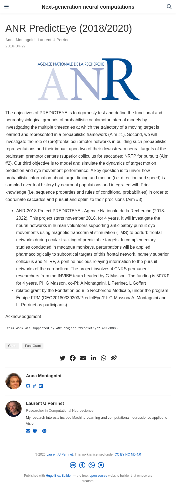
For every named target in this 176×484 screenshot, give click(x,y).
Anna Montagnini (20, 40)
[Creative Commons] (88, 465)
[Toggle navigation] (6, 6)
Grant (12, 346)
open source (98, 475)
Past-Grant (33, 346)
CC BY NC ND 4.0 (127, 454)
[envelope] (83, 358)
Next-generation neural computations (88, 7)
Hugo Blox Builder (59, 475)
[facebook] (73, 358)
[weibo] (114, 358)
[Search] (169, 7)
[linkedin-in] (93, 358)
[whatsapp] (103, 358)
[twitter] (62, 358)
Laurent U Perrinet (54, 40)
